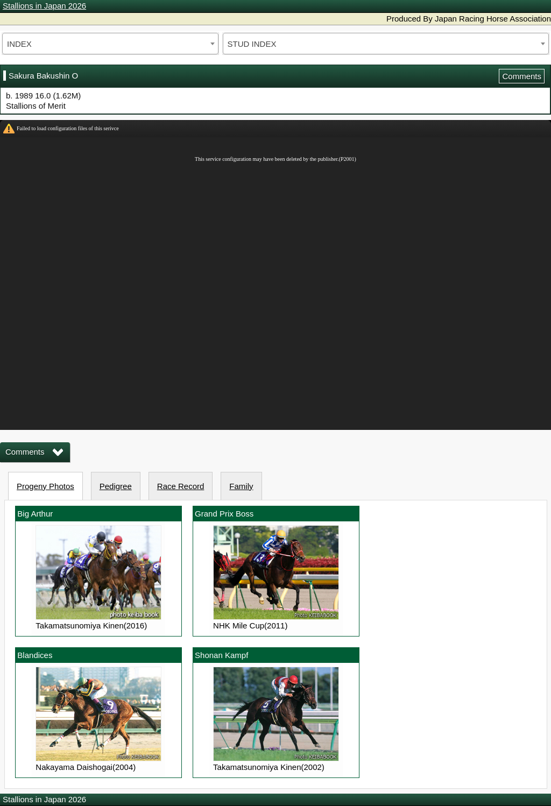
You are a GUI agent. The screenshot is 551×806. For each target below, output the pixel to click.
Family (241, 486)
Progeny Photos (45, 486)
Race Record (180, 486)
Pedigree (116, 486)
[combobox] (110, 43)
